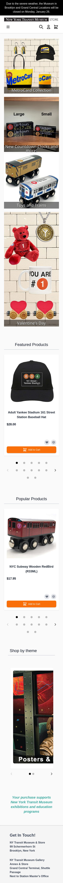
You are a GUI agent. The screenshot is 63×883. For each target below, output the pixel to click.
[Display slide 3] (31, 463)
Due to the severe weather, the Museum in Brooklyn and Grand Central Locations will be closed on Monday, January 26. (31, 7)
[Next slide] (55, 470)
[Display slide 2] (24, 463)
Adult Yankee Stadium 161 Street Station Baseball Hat (31, 415)
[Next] (51, 778)
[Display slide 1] (16, 463)
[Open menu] (8, 27)
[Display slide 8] (31, 470)
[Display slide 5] (46, 463)
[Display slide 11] (28, 477)
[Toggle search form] (41, 27)
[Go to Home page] (31, 19)
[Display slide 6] (16, 470)
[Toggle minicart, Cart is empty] (56, 27)
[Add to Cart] (31, 449)
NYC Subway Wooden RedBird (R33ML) (32, 569)
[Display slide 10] (46, 470)
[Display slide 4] (39, 463)
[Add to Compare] (53, 442)
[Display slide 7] (24, 470)
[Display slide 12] (35, 477)
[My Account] (49, 27)
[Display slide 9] (39, 470)
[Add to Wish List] (47, 442)
